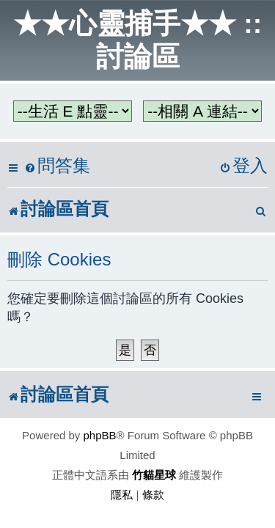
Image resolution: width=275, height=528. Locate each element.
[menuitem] (57, 166)
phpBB (100, 435)
